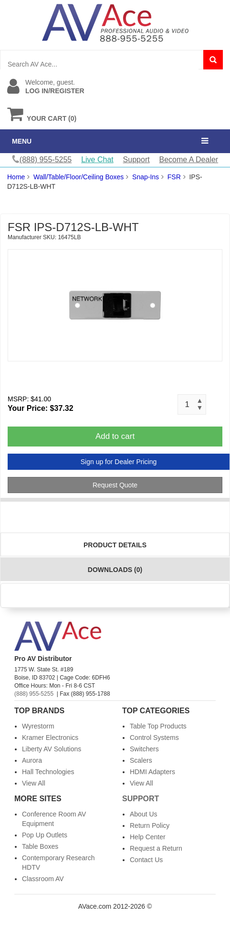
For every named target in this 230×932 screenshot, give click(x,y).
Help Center (148, 837)
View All (33, 783)
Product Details (115, 545)
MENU (21, 141)
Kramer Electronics (50, 737)
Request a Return (156, 848)
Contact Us (146, 860)
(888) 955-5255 (33, 693)
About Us (143, 814)
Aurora (32, 760)
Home (16, 177)
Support (136, 159)
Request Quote (115, 485)
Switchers (144, 749)
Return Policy (149, 825)
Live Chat (97, 159)
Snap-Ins (145, 177)
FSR (174, 177)
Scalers (141, 760)
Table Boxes (40, 846)
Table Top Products (158, 726)
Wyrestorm (38, 726)
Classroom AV (43, 879)
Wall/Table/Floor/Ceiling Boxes (78, 177)
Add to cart (115, 436)
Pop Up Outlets (44, 835)
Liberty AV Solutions (51, 749)
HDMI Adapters (152, 772)
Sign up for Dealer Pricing (119, 462)
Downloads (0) (115, 569)
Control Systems (154, 737)
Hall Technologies (48, 772)
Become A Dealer (189, 159)
